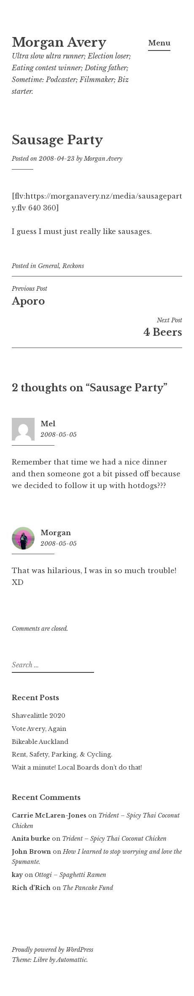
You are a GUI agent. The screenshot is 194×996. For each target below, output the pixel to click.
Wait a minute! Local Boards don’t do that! (77, 767)
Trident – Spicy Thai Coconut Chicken (114, 838)
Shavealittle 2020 (38, 716)
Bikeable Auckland (40, 742)
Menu (159, 43)
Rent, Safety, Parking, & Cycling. (62, 754)
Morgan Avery (59, 42)
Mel (47, 424)
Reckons (73, 266)
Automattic (71, 960)
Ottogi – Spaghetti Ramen (70, 875)
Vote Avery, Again (39, 729)
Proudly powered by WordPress (52, 950)
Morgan (55, 533)
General (48, 266)
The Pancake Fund (87, 888)
